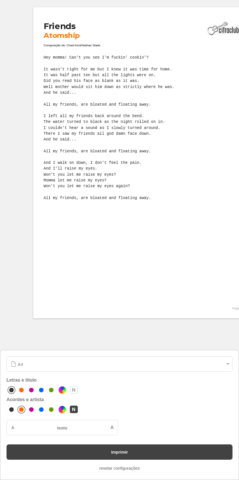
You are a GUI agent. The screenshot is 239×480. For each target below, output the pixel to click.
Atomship (62, 35)
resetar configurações (119, 468)
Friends (59, 26)
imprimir (119, 452)
